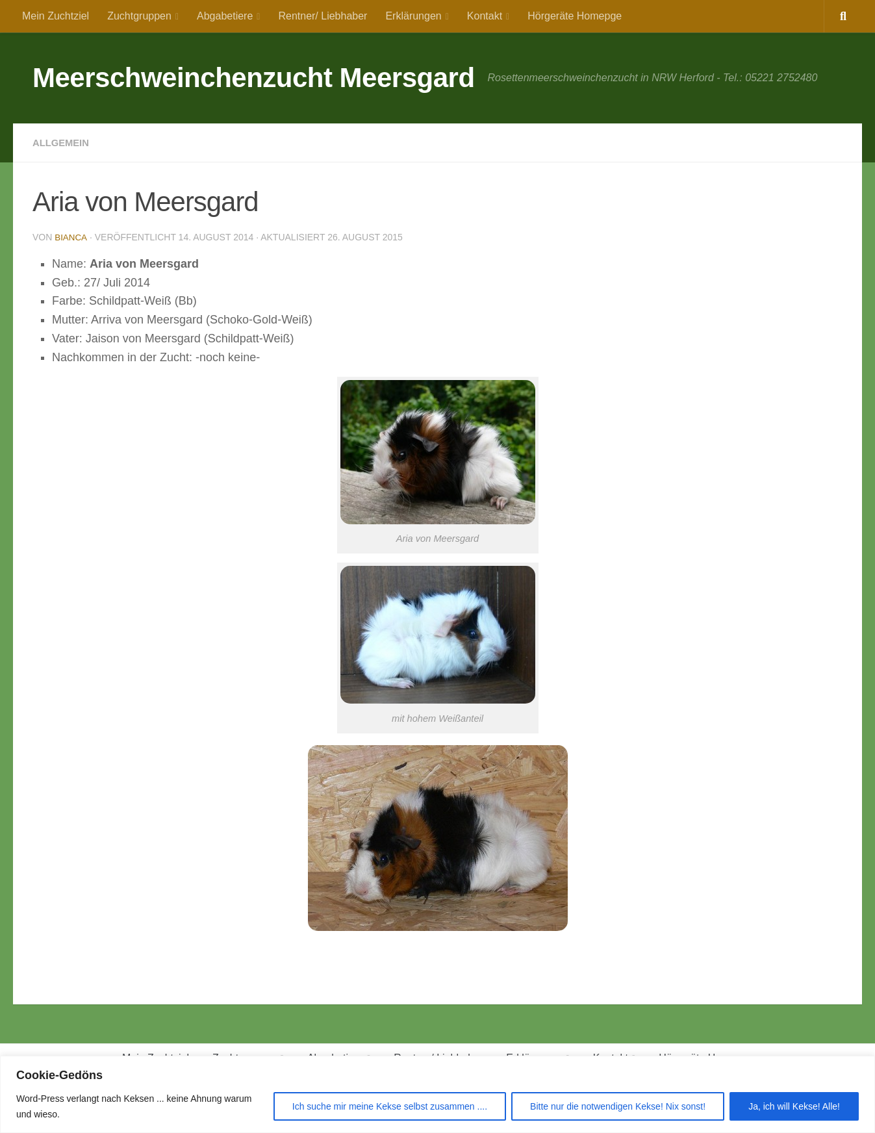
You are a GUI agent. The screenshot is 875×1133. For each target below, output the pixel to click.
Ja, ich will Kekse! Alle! (794, 1106)
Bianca (71, 237)
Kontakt (484, 15)
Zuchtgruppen (139, 15)
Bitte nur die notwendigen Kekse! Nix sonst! (617, 1106)
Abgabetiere (225, 15)
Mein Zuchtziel (55, 15)
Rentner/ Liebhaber (322, 15)
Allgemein (63, 142)
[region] (437, 1094)
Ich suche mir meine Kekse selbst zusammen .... (389, 1106)
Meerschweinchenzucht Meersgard (253, 77)
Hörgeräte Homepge (574, 15)
